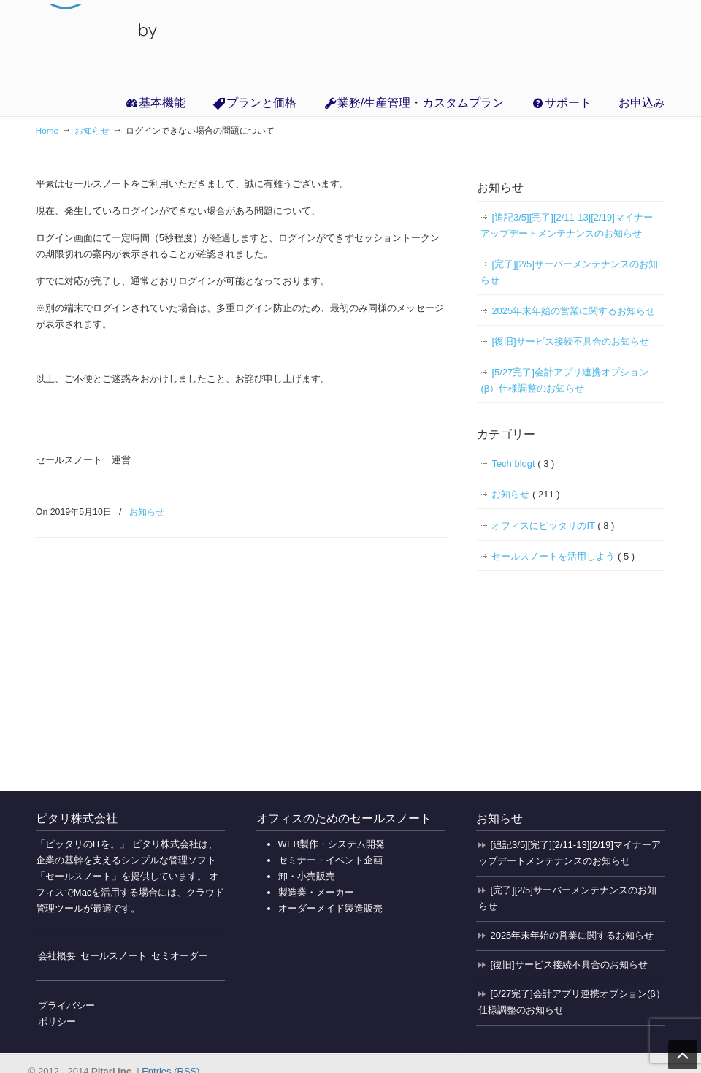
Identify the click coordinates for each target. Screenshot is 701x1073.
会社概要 (57, 955)
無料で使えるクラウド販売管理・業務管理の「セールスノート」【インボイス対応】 (100, 43)
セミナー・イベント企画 (330, 860)
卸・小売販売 (306, 876)
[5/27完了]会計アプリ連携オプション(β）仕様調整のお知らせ (564, 380)
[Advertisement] (579, 678)
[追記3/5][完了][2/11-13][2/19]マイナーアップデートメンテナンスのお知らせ (566, 225)
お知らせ (92, 130)
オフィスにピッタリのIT (552, 526)
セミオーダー (179, 955)
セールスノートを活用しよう (563, 557)
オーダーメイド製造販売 (330, 908)
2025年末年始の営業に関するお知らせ (573, 310)
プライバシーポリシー (66, 1013)
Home (47, 130)
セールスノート (113, 955)
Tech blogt (522, 464)
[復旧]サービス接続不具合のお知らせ (569, 341)
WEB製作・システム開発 (332, 844)
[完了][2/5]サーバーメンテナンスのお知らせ (569, 272)
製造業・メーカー (316, 892)
